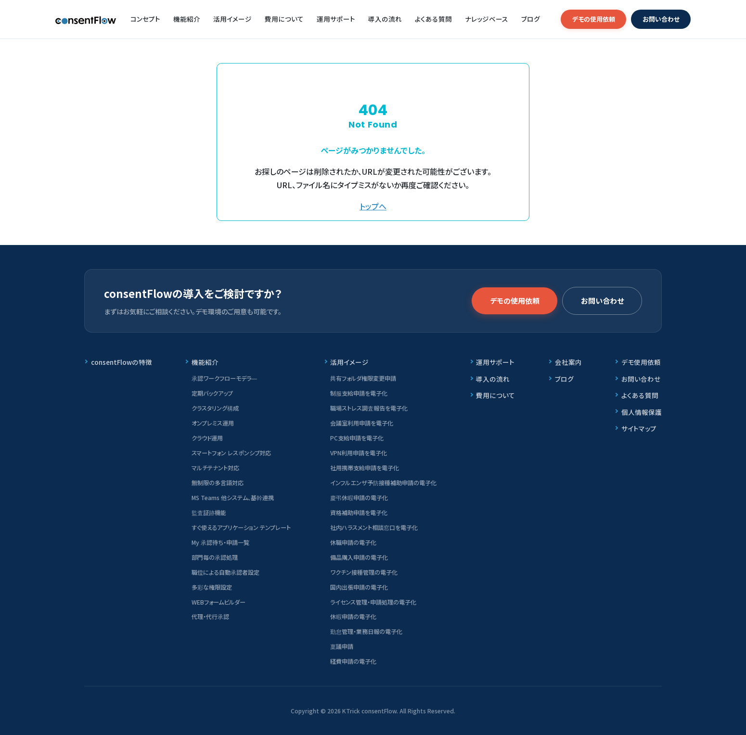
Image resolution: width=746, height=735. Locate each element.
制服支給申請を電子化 (358, 393)
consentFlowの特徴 (121, 362)
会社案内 (568, 362)
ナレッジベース (486, 19)
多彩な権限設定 (212, 587)
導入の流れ (385, 19)
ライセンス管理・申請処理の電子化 (373, 602)
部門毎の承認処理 (215, 557)
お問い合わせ (661, 19)
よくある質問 (433, 19)
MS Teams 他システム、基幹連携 (233, 497)
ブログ (530, 19)
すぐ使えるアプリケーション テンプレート (241, 527)
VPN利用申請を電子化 (358, 453)
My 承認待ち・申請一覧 (220, 542)
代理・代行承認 (210, 616)
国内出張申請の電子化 (359, 587)
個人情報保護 (641, 412)
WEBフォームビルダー (218, 602)
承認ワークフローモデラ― (224, 378)
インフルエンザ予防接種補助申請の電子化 (383, 482)
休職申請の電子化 (353, 542)
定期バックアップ (212, 393)
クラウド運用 (207, 438)
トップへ (373, 206)
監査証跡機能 (209, 512)
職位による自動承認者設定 (225, 572)
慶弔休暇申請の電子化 (359, 497)
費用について (284, 19)
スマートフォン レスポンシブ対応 (231, 453)
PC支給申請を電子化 (357, 438)
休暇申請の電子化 (353, 616)
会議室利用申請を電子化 (361, 423)
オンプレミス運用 (213, 423)
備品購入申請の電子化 (359, 557)
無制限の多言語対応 (218, 482)
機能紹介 (186, 19)
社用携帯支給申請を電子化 (364, 468)
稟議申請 (341, 646)
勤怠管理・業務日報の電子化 (366, 631)
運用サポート (336, 19)
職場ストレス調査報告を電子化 (369, 408)
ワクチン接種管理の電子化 (364, 572)
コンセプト (145, 19)
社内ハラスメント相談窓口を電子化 (374, 527)
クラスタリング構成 (215, 408)
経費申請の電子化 (353, 661)
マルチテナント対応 (215, 468)
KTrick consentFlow (369, 711)
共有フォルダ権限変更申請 (363, 378)
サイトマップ (638, 428)
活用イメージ (232, 19)
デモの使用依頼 (593, 19)
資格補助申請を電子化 (358, 512)
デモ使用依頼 (641, 362)
